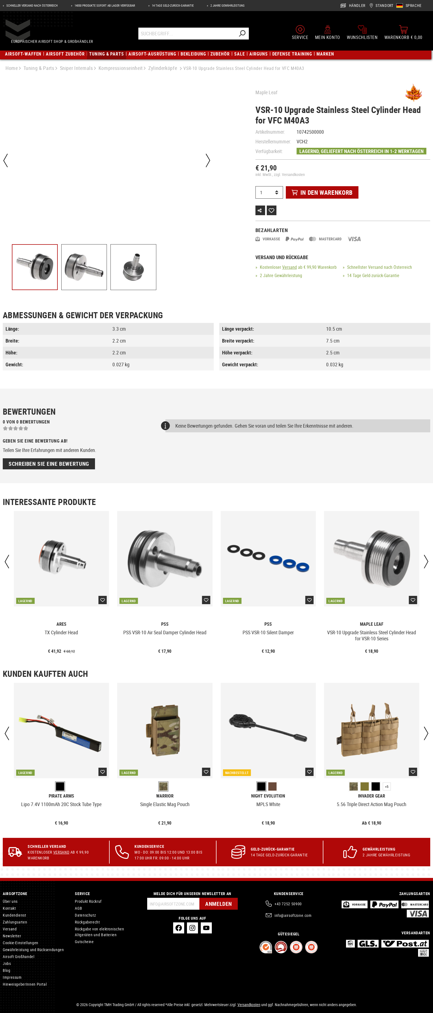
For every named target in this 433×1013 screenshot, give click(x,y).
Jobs (7, 963)
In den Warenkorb (322, 192)
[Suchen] (242, 34)
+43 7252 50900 (288, 903)
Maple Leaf (266, 92)
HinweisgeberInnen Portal (25, 984)
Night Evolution (268, 796)
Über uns (10, 901)
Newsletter (12, 935)
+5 (387, 786)
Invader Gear (371, 796)
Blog (6, 970)
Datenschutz (85, 915)
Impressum (12, 977)
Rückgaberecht (87, 922)
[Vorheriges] (5, 160)
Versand (289, 267)
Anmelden (218, 903)
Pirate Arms (61, 796)
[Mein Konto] (328, 32)
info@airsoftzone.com (293, 915)
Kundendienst (14, 915)
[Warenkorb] (403, 32)
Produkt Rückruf (88, 901)
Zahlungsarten (15, 922)
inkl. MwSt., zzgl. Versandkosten (280, 174)
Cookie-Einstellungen (20, 942)
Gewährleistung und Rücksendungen (33, 949)
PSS (164, 624)
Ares (61, 624)
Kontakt (9, 908)
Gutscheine (84, 941)
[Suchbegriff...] (187, 34)
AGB (78, 908)
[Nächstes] (207, 160)
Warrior (164, 796)
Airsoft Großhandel (19, 956)
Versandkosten (248, 1004)
